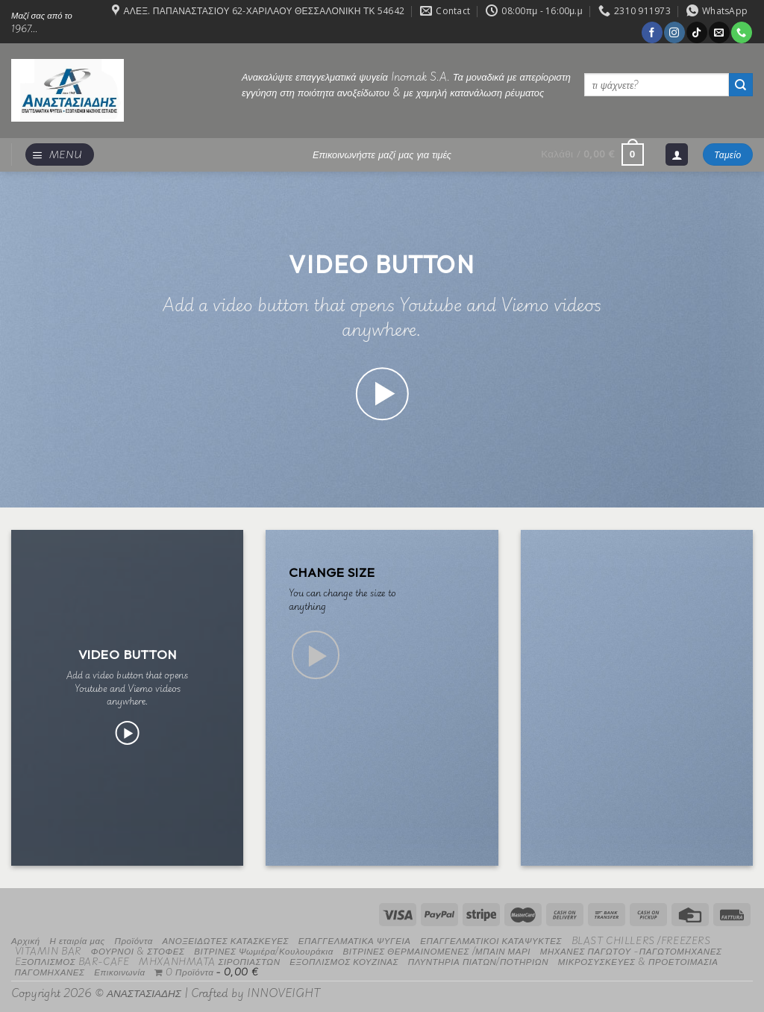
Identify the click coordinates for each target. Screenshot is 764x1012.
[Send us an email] (719, 32)
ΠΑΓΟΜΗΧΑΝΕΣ (50, 971)
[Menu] (59, 154)
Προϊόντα (133, 940)
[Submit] (741, 85)
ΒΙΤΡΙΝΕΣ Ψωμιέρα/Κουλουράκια (264, 950)
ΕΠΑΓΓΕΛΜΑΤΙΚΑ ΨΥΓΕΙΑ (354, 940)
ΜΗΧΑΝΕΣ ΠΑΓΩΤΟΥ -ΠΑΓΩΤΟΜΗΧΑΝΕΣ (631, 950)
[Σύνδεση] (677, 154)
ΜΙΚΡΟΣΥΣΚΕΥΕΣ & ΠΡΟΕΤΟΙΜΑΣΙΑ (638, 961)
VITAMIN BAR (48, 950)
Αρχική (25, 940)
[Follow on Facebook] (652, 32)
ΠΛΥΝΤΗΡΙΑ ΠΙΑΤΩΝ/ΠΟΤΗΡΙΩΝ (478, 961)
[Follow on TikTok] (696, 32)
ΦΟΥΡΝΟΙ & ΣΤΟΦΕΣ (138, 950)
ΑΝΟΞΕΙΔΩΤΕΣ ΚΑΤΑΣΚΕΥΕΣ (226, 940)
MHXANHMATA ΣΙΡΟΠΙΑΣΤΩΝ (209, 961)
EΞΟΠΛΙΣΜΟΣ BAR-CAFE (72, 961)
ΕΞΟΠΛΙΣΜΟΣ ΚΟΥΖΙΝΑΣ (343, 961)
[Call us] (741, 32)
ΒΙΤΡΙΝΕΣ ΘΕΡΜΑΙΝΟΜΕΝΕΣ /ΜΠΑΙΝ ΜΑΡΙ (437, 950)
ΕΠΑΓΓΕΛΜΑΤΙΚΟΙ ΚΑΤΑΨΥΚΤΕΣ (491, 940)
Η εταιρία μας (76, 940)
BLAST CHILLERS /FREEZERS (641, 940)
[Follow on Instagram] (674, 32)
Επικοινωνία (119, 971)
